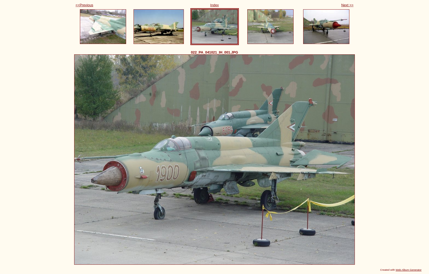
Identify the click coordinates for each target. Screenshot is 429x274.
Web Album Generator (409, 269)
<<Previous (84, 5)
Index (214, 5)
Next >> (347, 5)
